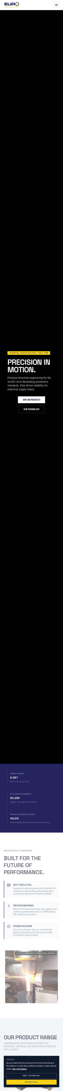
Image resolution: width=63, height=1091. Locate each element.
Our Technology (31, 409)
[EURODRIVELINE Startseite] (12, 5)
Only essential (31, 1076)
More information (19, 1069)
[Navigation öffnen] (56, 5)
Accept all (31, 1082)
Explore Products (31, 400)
